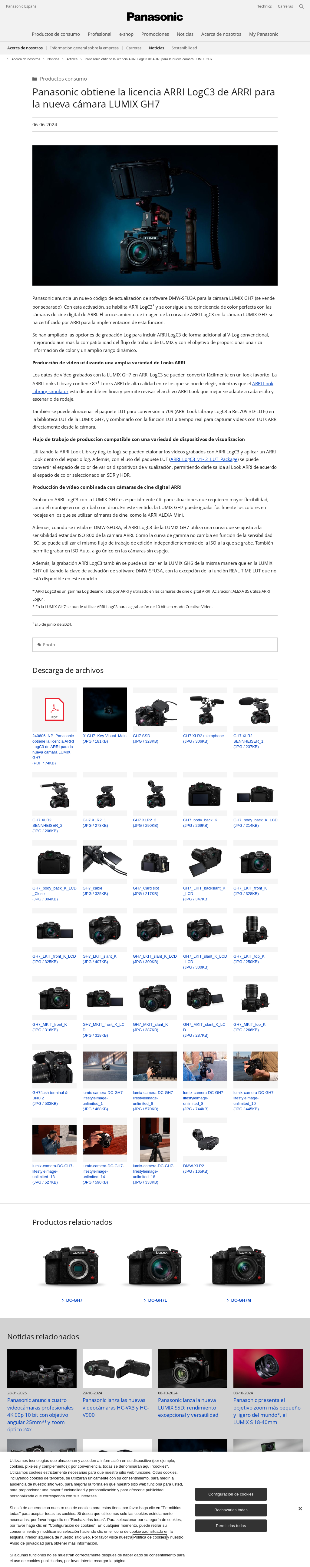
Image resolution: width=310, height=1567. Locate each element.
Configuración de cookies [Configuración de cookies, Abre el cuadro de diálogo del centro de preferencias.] (230, 1494)
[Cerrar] (300, 1508)
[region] (155, 1509)
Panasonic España (21, 6)
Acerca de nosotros (25, 48)
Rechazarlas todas (231, 1510)
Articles (72, 59)
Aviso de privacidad (27, 1543)
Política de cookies (149, 1537)
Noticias (53, 59)
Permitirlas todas (231, 1525)
